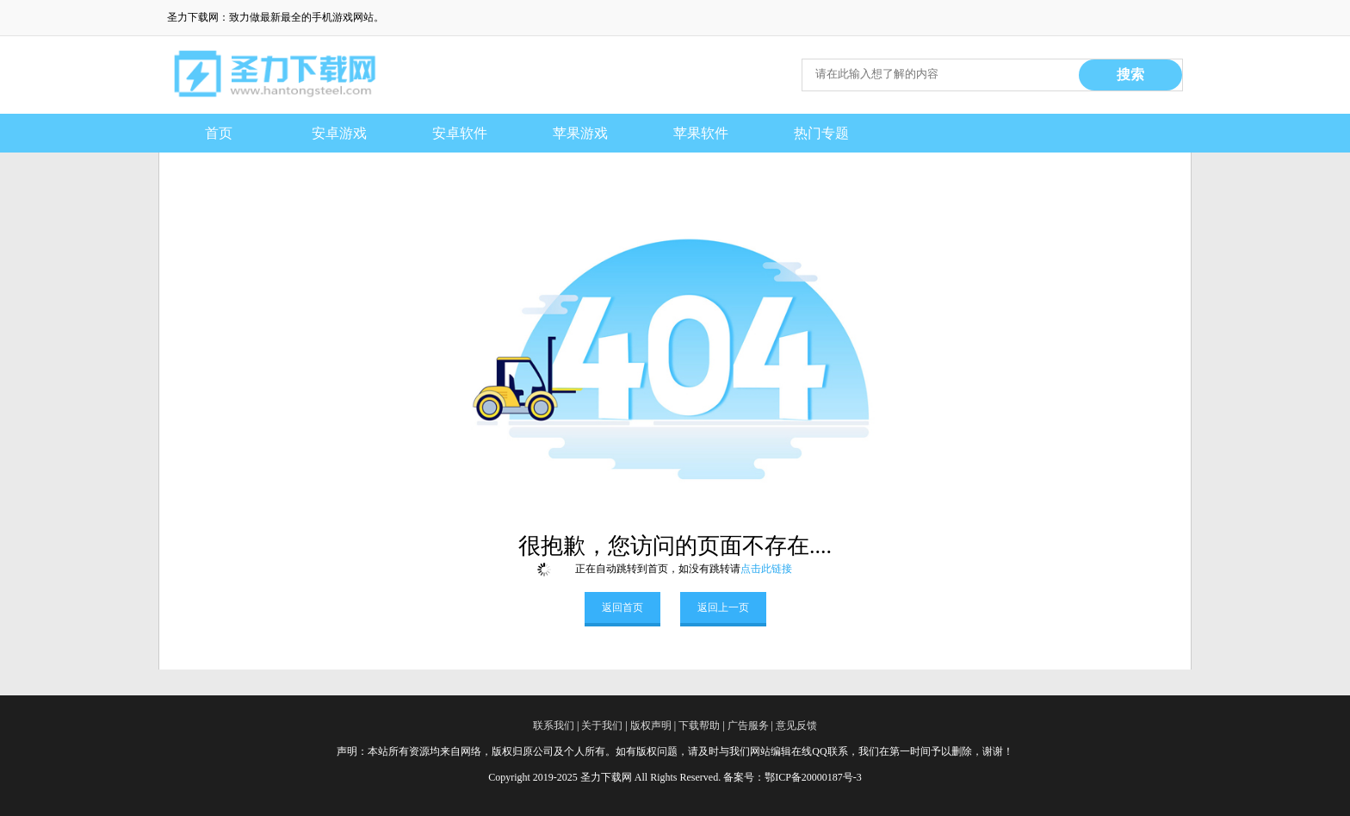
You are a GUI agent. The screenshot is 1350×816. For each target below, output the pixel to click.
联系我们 (553, 725)
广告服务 (748, 725)
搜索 (1130, 74)
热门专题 (821, 133)
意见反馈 (796, 725)
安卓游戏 (339, 133)
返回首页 (622, 607)
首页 (218, 133)
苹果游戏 (580, 133)
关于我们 (601, 725)
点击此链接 (766, 569)
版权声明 (651, 725)
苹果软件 (700, 133)
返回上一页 (723, 607)
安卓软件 (459, 133)
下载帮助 (699, 725)
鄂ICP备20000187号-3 (813, 777)
